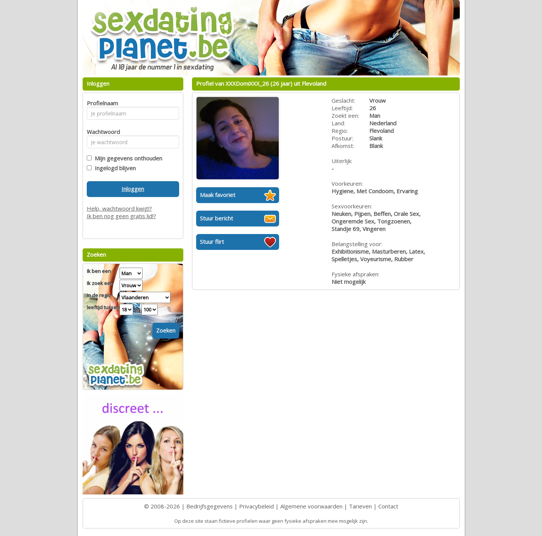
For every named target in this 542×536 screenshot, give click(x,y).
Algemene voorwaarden (311, 506)
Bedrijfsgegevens (209, 506)
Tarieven (360, 506)
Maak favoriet (217, 195)
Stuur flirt (212, 241)
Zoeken (165, 330)
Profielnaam (101, 103)
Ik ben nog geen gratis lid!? (121, 216)
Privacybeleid (256, 506)
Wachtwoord (101, 132)
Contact (388, 506)
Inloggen (132, 189)
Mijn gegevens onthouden (127, 158)
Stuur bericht (216, 218)
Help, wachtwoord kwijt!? (119, 208)
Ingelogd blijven (114, 168)
